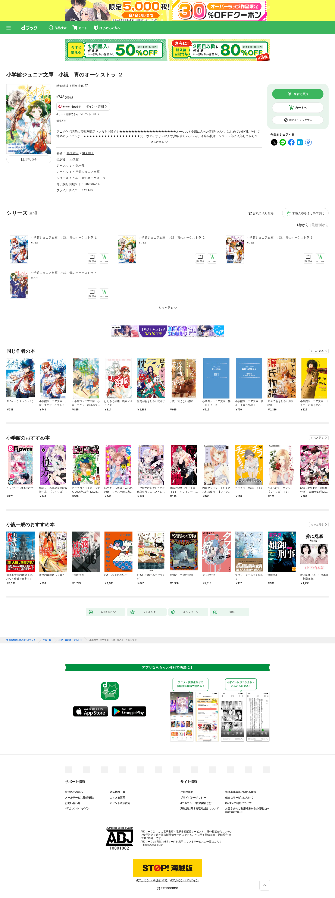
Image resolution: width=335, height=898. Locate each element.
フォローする (87, 86)
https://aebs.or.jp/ (153, 844)
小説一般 (79, 165)
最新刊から (320, 225)
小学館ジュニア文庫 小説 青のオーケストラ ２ (171, 237)
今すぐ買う (301, 94)
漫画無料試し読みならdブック (20, 640)
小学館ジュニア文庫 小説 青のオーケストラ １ (64, 237)
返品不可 (61, 120)
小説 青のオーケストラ (89, 178)
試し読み (31, 159)
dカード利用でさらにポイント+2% (76, 114)
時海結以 (62, 86)
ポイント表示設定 (120, 803)
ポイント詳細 (95, 106)
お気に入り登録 (263, 213)
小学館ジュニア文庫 (86, 171)
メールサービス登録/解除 (79, 797)
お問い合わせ (72, 803)
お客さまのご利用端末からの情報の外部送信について (247, 810)
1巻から (303, 225)
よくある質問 (117, 797)
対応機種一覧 (117, 792)
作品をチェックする (300, 120)
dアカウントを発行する (152, 880)
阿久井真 (78, 86)
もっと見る (317, 351)
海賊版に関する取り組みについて (199, 808)
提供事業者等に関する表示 (240, 792)
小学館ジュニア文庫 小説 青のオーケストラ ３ (280, 237)
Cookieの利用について (238, 803)
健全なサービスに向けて (239, 797)
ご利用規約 (186, 792)
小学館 (74, 159)
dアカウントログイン (77, 808)
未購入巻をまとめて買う (308, 213)
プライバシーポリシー (193, 797)
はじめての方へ (74, 792)
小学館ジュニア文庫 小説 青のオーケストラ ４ (64, 272)
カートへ (301, 107)
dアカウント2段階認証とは (196, 803)
